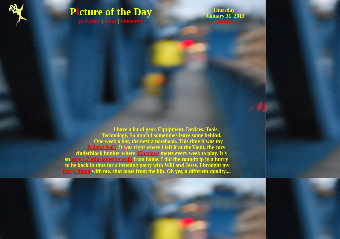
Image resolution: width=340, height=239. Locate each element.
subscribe (224, 21)
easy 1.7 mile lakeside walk (101, 159)
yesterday (89, 21)
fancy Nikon (76, 171)
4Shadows (148, 153)
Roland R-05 (101, 147)
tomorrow (132, 21)
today (110, 21)
